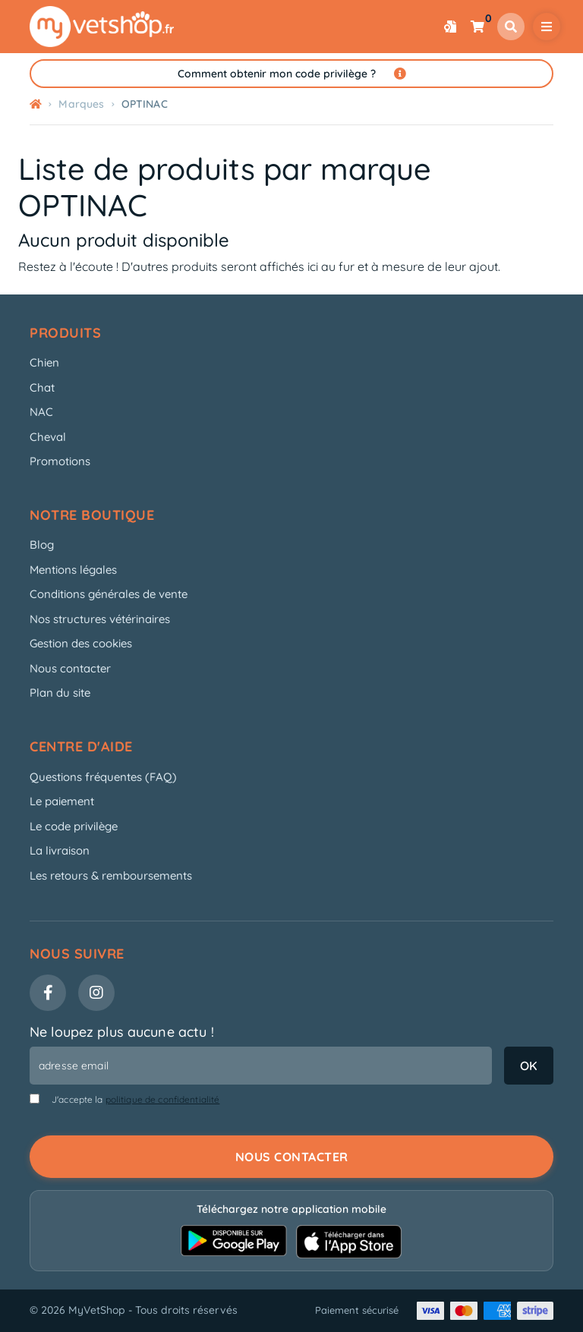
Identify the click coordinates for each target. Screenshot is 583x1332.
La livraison (60, 850)
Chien (44, 362)
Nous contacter (70, 668)
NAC (41, 412)
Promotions (60, 461)
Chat (42, 387)
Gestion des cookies (81, 643)
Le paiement (62, 801)
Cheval (48, 437)
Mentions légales (73, 569)
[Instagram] (96, 993)
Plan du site (60, 692)
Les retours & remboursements (111, 875)
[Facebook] (48, 993)
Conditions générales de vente (109, 594)
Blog (42, 544)
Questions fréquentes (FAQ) (103, 777)
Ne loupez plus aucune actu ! (122, 1032)
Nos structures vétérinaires (100, 619)
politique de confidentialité (163, 1099)
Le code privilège (74, 826)
